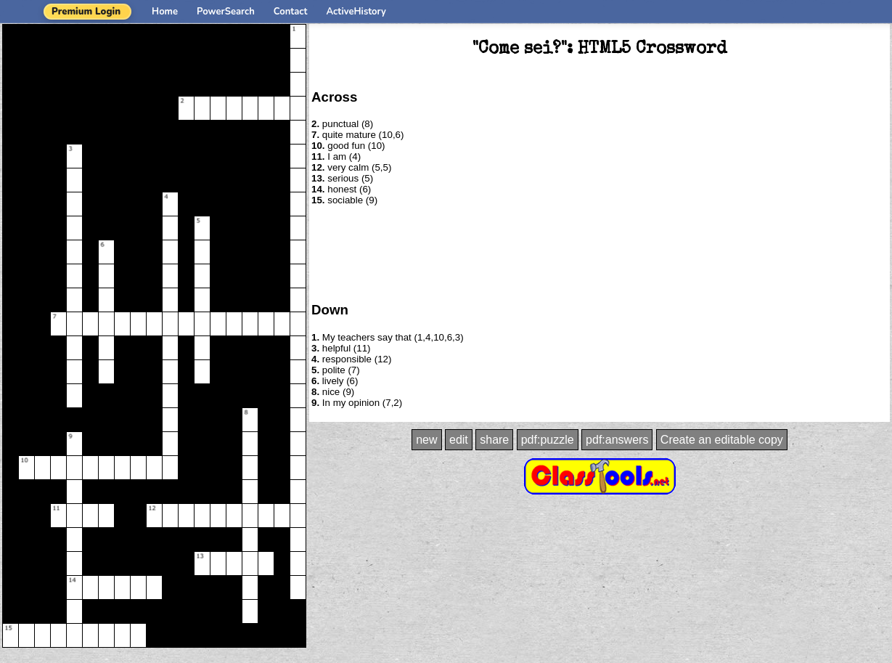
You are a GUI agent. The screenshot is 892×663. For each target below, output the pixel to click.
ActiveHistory (356, 11)
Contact (291, 11)
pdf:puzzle (547, 440)
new (426, 440)
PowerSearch (226, 11)
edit (458, 440)
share (494, 440)
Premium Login (86, 11)
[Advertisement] (599, 252)
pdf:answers (617, 440)
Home (165, 11)
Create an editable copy (721, 440)
